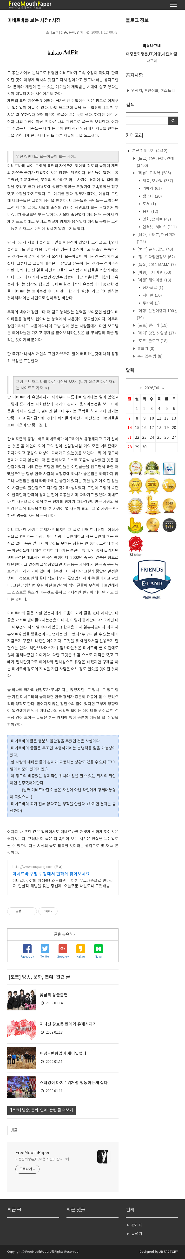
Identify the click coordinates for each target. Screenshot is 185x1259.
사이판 (152, 295)
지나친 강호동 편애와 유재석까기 (68, 1024)
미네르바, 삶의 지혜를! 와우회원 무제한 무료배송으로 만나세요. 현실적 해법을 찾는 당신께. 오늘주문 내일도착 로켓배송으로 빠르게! (62, 884)
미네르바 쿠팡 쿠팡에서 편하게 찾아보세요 (51, 874)
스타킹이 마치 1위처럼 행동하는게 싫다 (74, 1083)
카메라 (152, 188)
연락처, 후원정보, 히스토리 (153, 91)
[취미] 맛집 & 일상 (156, 333)
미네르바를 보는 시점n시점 (33, 20)
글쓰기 (136, 1234)
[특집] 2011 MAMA (156, 265)
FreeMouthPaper (32, 1152)
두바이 (151, 303)
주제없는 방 (149, 356)
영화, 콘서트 (156, 219)
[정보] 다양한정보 (155, 257)
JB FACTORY (168, 1252)
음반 (150, 211)
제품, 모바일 (157, 181)
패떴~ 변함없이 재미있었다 (63, 1053)
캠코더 (152, 196)
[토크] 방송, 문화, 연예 (67, 33)
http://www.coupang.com (32, 867)
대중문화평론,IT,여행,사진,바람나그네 (42, 1159)
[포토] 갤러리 (152, 325)
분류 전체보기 (149, 151)
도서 (149, 204)
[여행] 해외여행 (153, 280)
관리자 (136, 1225)
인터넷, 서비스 (159, 227)
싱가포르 (152, 288)
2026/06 (152, 388)
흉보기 (145, 349)
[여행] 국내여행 (153, 272)
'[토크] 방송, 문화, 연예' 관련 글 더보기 (41, 1110)
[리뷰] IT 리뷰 (153, 173)
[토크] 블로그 (152, 341)
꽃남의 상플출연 (54, 995)
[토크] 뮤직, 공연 (154, 249)
